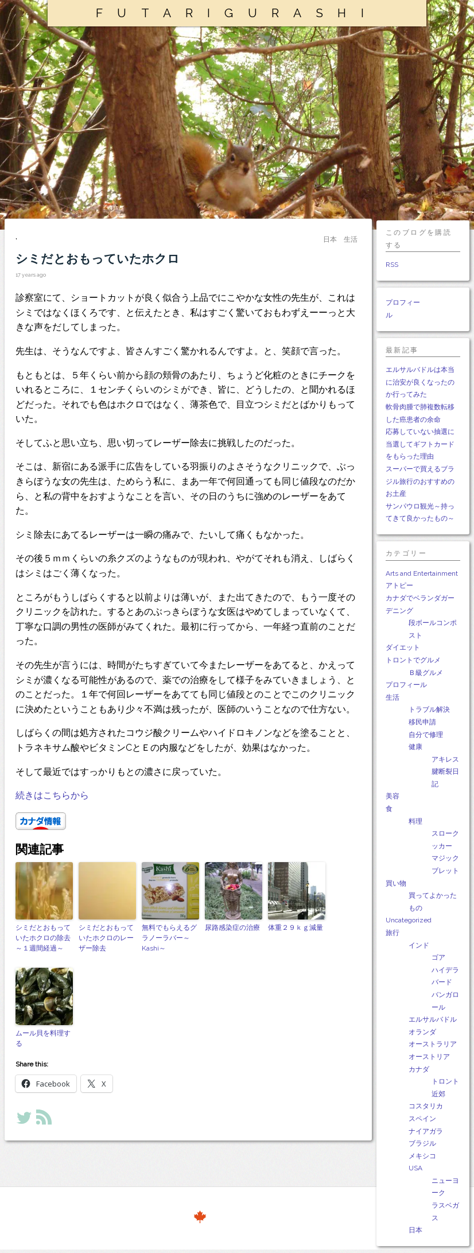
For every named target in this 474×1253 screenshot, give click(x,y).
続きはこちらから (52, 795)
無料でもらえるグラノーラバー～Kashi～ (169, 938)
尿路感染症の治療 (232, 928)
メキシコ (422, 1156)
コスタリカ (426, 1106)
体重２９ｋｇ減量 (295, 928)
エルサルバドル (433, 1019)
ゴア (438, 957)
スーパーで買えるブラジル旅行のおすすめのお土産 (420, 481)
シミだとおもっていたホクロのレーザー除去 (106, 938)
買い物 (396, 883)
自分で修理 (426, 735)
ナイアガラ (426, 1131)
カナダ (419, 1069)
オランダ (422, 1032)
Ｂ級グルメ (426, 673)
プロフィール (406, 685)
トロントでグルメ (413, 660)
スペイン (422, 1119)
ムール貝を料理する (43, 1038)
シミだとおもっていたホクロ (97, 258)
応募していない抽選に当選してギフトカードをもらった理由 (420, 444)
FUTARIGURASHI (237, 13)
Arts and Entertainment (422, 573)
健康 (415, 747)
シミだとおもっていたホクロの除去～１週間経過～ (43, 938)
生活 (392, 697)
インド (419, 945)
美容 (392, 796)
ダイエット (403, 647)
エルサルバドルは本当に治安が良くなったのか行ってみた (420, 382)
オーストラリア (433, 1044)
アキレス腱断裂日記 (445, 771)
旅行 (392, 933)
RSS (392, 265)
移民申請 (422, 722)
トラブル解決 (429, 709)
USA (415, 1168)
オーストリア (429, 1057)
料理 (415, 821)
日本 (415, 1230)
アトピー (399, 585)
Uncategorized (409, 920)
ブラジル (422, 1143)
